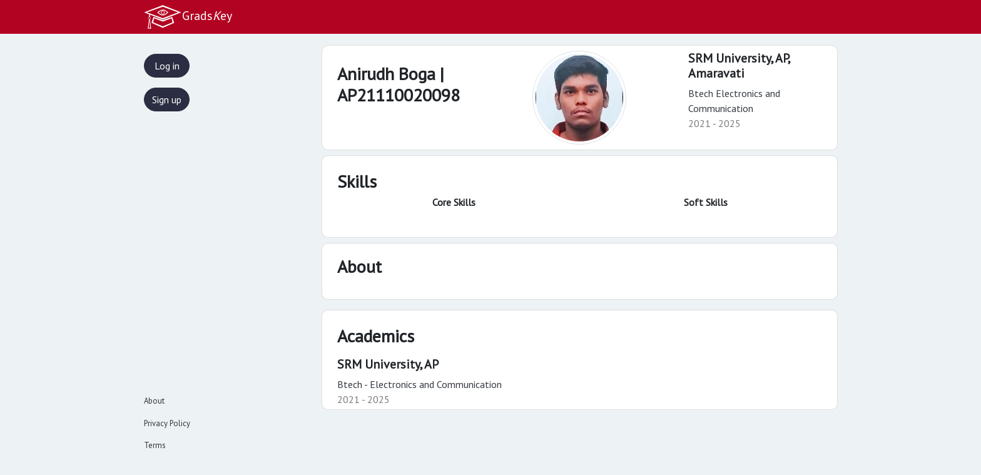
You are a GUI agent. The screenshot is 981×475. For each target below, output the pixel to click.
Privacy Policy (167, 423)
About (154, 401)
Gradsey (187, 16)
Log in (167, 65)
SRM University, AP (388, 364)
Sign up (166, 99)
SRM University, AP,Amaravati (739, 65)
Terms (155, 445)
